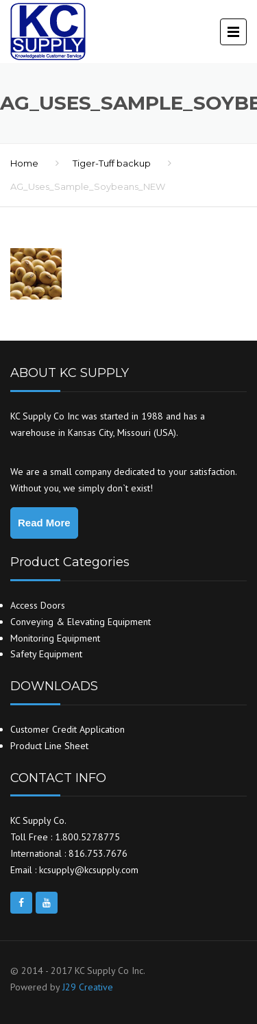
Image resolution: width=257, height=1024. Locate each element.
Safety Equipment (46, 654)
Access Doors (37, 605)
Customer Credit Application (67, 729)
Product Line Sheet (49, 746)
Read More (44, 522)
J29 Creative (87, 987)
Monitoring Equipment (55, 638)
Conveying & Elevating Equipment (80, 621)
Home (24, 163)
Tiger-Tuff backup (112, 163)
